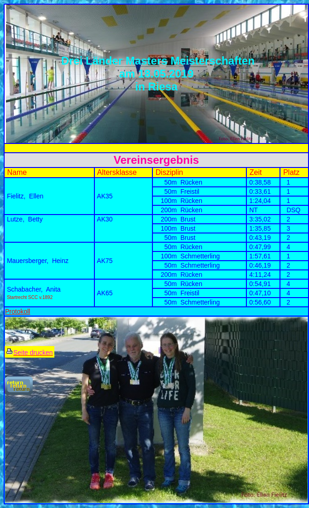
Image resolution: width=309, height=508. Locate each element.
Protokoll (17, 311)
